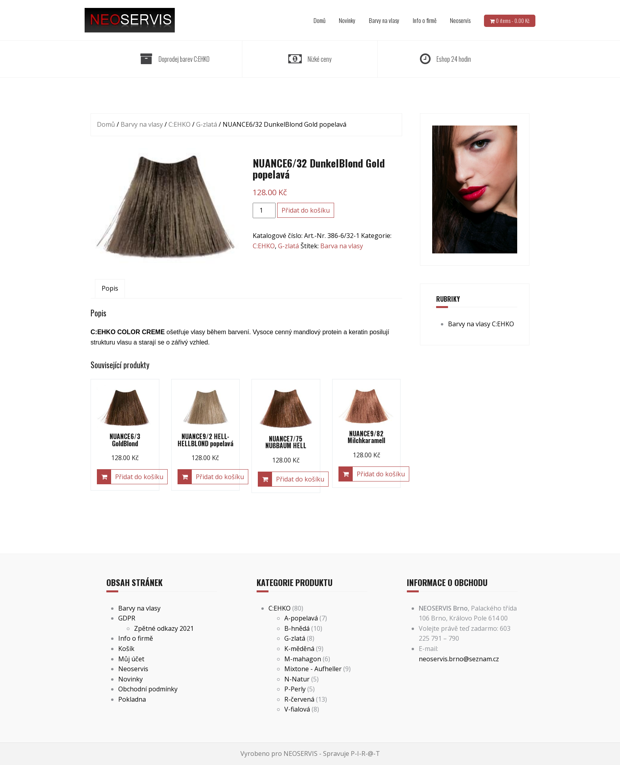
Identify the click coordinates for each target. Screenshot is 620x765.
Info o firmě (425, 20)
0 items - (512, 21)
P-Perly (295, 689)
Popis (110, 288)
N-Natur (297, 679)
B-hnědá (297, 628)
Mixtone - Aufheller (313, 668)
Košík (126, 648)
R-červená (299, 699)
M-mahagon (302, 659)
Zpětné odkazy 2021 (164, 628)
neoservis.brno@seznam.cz (459, 659)
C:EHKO (179, 124)
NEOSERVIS (301, 753)
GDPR (126, 618)
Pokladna (132, 699)
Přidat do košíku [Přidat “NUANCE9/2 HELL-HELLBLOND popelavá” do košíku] (220, 476)
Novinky (347, 20)
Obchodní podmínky (148, 689)
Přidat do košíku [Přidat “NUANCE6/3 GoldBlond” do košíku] (139, 476)
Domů (319, 20)
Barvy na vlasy (384, 20)
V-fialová (297, 709)
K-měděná (299, 648)
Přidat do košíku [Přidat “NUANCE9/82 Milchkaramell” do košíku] (381, 474)
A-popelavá (301, 618)
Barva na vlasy (341, 246)
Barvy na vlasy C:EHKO (481, 324)
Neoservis (460, 20)
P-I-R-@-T (365, 753)
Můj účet (131, 659)
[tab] (110, 288)
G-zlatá (206, 124)
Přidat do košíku (306, 210)
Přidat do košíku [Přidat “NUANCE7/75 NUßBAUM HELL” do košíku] (300, 479)
